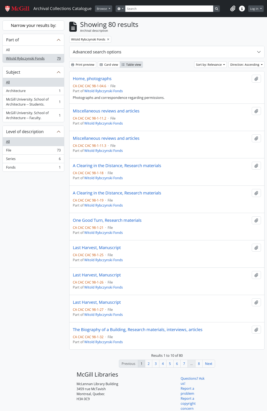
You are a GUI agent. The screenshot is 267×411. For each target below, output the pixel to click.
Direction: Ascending (245, 65)
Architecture (33, 91)
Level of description (25, 131)
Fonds (33, 168)
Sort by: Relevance (209, 65)
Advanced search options (97, 52)
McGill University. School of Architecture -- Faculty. (33, 115)
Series (33, 159)
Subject (13, 72)
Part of (12, 40)
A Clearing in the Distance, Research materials (117, 165)
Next (208, 363)
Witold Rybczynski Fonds (33, 59)
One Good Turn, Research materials (107, 220)
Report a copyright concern (188, 403)
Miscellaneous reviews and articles (106, 110)
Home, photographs (92, 78)
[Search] (169, 8)
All (8, 50)
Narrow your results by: (33, 25)
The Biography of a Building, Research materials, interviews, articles (138, 329)
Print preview (82, 65)
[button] (232, 8)
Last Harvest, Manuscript (97, 247)
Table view (131, 65)
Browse (102, 9)
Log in (254, 9)
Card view (109, 65)
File (33, 151)
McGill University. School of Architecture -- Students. (33, 102)
